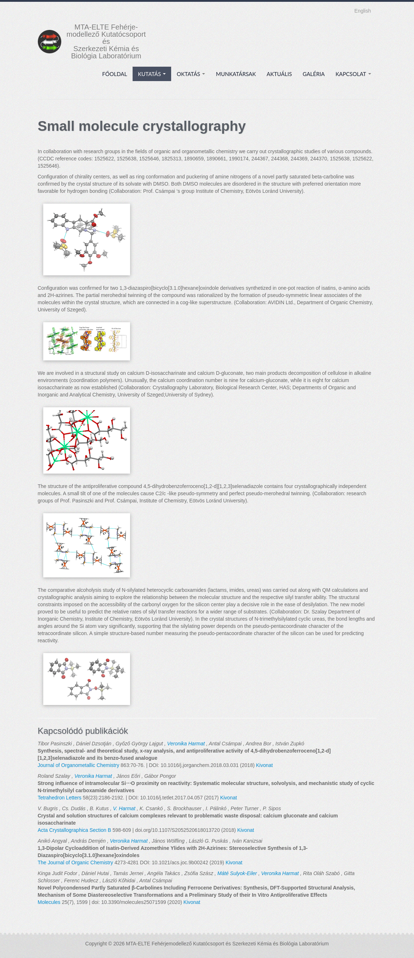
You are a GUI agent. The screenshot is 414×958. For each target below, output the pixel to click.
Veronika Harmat (186, 743)
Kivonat (264, 765)
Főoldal (114, 74)
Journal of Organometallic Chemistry (78, 765)
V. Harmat (124, 808)
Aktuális (279, 74)
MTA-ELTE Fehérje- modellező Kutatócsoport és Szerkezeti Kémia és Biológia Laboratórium (106, 41)
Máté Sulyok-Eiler (237, 873)
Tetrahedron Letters (59, 797)
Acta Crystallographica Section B (74, 830)
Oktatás (191, 74)
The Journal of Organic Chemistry (75, 862)
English (363, 11)
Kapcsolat (353, 74)
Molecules (49, 902)
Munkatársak (236, 74)
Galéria (314, 74)
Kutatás (152, 74)
